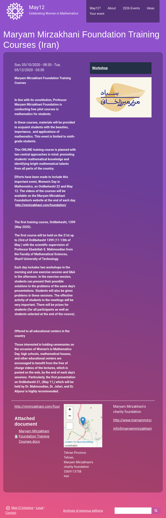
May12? (95, 8)
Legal (39, 508)
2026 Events (131, 8)
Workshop (100, 68)
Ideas (150, 8)
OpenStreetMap (85, 442)
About (112, 8)
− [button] (69, 416)
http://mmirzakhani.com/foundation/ (42, 406)
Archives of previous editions (83, 511)
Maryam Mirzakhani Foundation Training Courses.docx (34, 436)
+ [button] (69, 410)
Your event (97, 14)
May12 (37, 7)
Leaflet (68, 442)
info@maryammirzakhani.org (135, 429)
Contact (10, 513)
